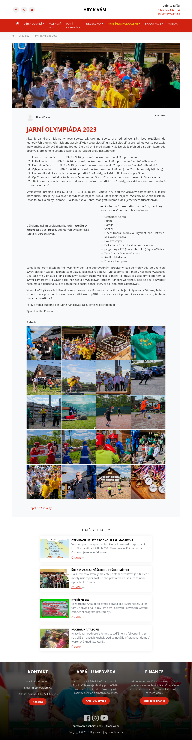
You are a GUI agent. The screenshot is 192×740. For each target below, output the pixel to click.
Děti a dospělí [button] (33, 23)
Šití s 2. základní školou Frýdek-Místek (100, 570)
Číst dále (78, 557)
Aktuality (24, 35)
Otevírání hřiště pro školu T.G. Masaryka (102, 540)
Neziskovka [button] (93, 23)
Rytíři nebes (80, 599)
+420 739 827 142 (169, 9)
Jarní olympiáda (73, 25)
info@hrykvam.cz (169, 13)
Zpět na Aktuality (39, 508)
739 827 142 (35, 694)
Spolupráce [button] (153, 23)
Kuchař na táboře (85, 629)
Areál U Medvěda (96, 700)
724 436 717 (51, 694)
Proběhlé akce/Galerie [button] (123, 23)
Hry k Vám (94, 9)
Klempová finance (154, 700)
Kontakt (173, 23)
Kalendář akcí (55, 25)
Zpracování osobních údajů (88, 726)
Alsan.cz (118, 732)
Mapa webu (113, 726)
